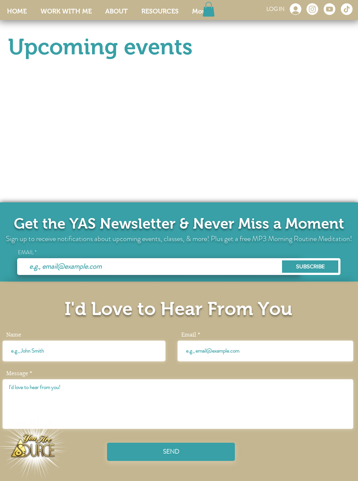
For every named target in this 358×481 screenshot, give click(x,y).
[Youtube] (329, 9)
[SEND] (171, 452)
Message (17, 373)
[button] (208, 9)
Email (188, 335)
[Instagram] (312, 9)
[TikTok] (347, 9)
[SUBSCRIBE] (310, 266)
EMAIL (26, 252)
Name (13, 335)
